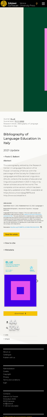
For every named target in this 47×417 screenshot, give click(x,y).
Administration (9, 369)
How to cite (9, 243)
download (20, 313)
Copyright (7, 374)
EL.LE (13, 119)
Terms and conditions (11, 380)
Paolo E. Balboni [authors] (11, 157)
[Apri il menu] (43, 3)
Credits (6, 371)
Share (6, 339)
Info (5, 335)
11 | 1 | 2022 (19, 121)
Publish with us (9, 357)
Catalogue (7, 355)
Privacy (6, 377)
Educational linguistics (25, 208)
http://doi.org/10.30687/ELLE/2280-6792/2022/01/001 (24, 227)
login (5, 383)
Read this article (11, 234)
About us (6, 352)
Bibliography (14, 208)
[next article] (37, 281)
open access (7, 203)
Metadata (8, 250)
